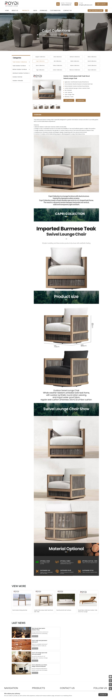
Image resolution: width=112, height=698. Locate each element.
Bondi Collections (92, 61)
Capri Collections (71, 35)
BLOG (35, 10)
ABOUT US (15, 10)
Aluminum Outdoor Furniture (20, 73)
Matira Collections (74, 65)
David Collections (92, 65)
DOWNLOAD (43, 10)
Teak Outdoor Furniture (19, 65)
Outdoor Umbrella (18, 80)
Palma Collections (57, 65)
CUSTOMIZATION (55, 10)
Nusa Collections (92, 70)
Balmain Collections (75, 56)
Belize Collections (92, 56)
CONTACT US (67, 10)
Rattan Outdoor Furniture (20, 69)
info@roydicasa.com (85, 5)
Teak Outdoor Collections (57, 35)
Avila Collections (58, 56)
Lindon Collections (57, 70)
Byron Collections (40, 65)
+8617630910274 (66, 5)
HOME (7, 10)
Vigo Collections (40, 70)
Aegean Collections (40, 56)
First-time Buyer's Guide (95, 10)
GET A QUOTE (101, 4)
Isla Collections (57, 61)
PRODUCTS (26, 10)
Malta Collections (74, 61)
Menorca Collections (75, 70)
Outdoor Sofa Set (17, 77)
